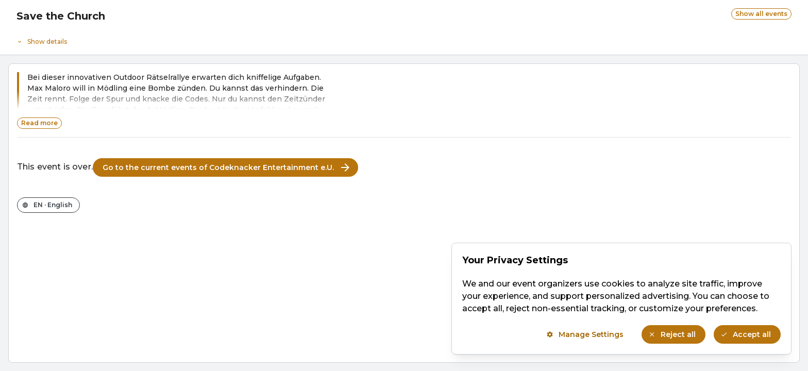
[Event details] (404, 39)
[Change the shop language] (48, 205)
